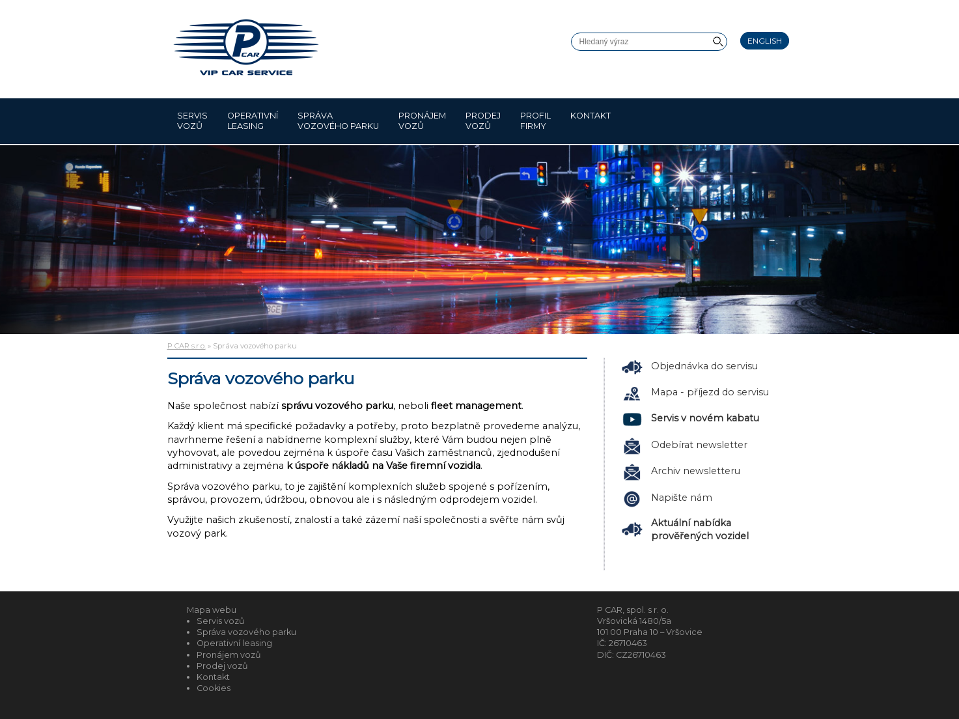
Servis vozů (192, 121)
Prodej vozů (483, 121)
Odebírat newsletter (699, 445)
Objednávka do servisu (704, 366)
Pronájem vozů (422, 121)
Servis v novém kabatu (705, 418)
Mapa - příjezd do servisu (710, 392)
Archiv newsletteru (695, 471)
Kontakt (590, 121)
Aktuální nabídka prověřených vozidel (700, 529)
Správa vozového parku (338, 121)
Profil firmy (535, 121)
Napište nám (681, 497)
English (764, 41)
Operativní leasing (252, 121)
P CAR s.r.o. (186, 345)
